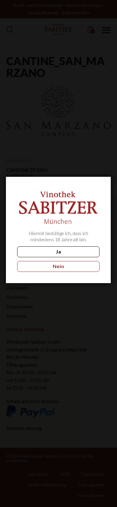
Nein (58, 266)
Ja (58, 251)
